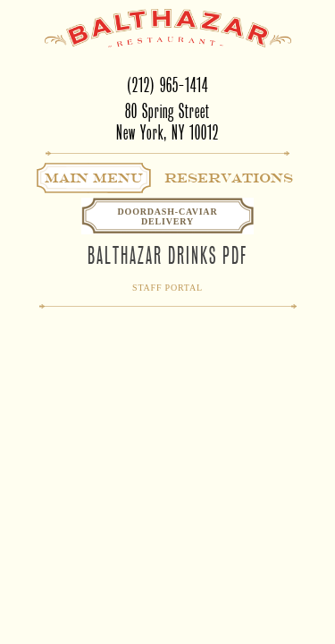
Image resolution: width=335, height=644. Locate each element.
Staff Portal (167, 287)
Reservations (228, 178)
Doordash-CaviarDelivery (168, 216)
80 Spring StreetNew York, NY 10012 (167, 122)
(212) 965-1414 (167, 85)
